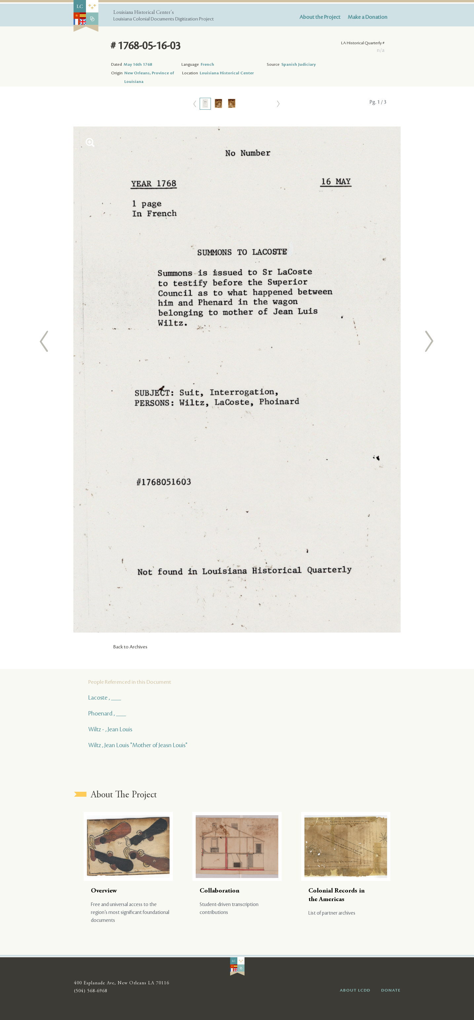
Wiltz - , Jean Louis (110, 729)
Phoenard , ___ (107, 713)
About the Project (319, 17)
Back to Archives (130, 647)
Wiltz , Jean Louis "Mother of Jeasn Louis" (137, 745)
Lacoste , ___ (104, 697)
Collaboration (219, 891)
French (207, 64)
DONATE (391, 990)
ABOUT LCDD (355, 990)
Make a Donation (367, 17)
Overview (104, 891)
